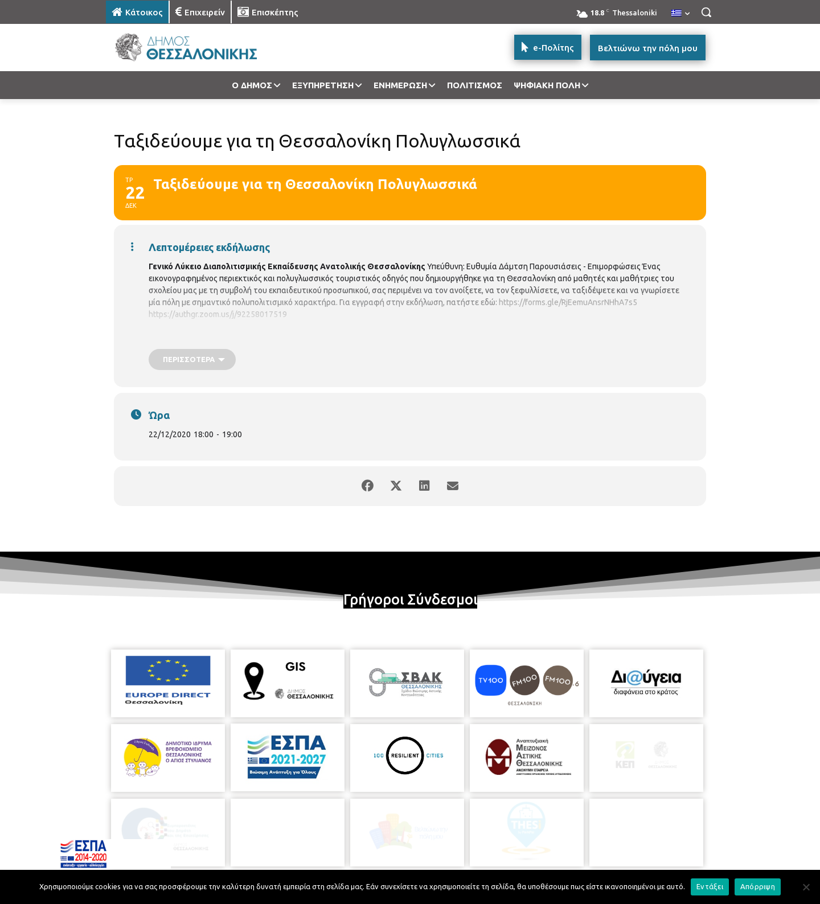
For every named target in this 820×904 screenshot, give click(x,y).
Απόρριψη (757, 886)
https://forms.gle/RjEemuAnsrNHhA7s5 (568, 302)
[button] (706, 12)
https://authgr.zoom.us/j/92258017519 (218, 314)
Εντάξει (709, 886)
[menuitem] (680, 13)
